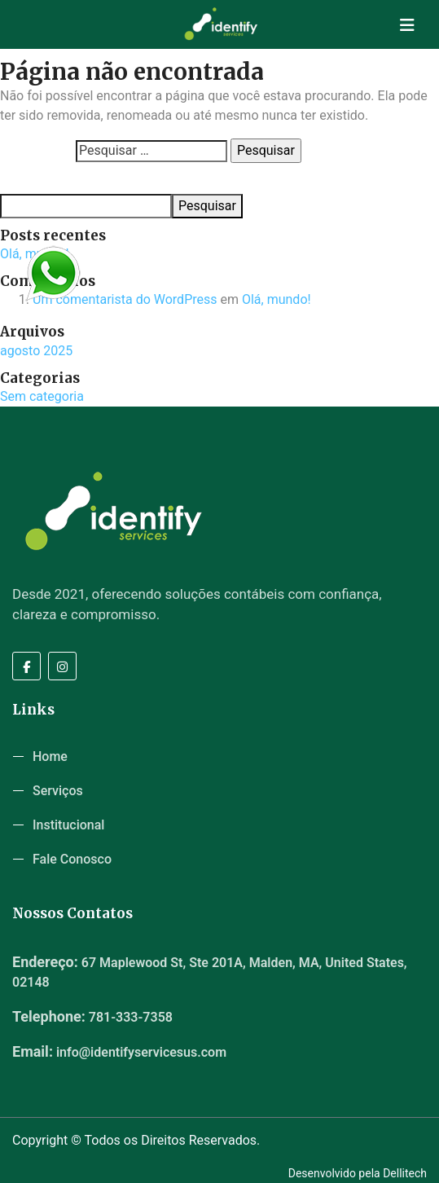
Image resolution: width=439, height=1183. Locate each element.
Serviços (58, 790)
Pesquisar (25, 178)
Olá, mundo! (276, 299)
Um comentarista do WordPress (125, 299)
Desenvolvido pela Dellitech (357, 1173)
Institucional (68, 825)
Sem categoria (42, 396)
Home (50, 756)
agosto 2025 (36, 350)
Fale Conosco (72, 859)
